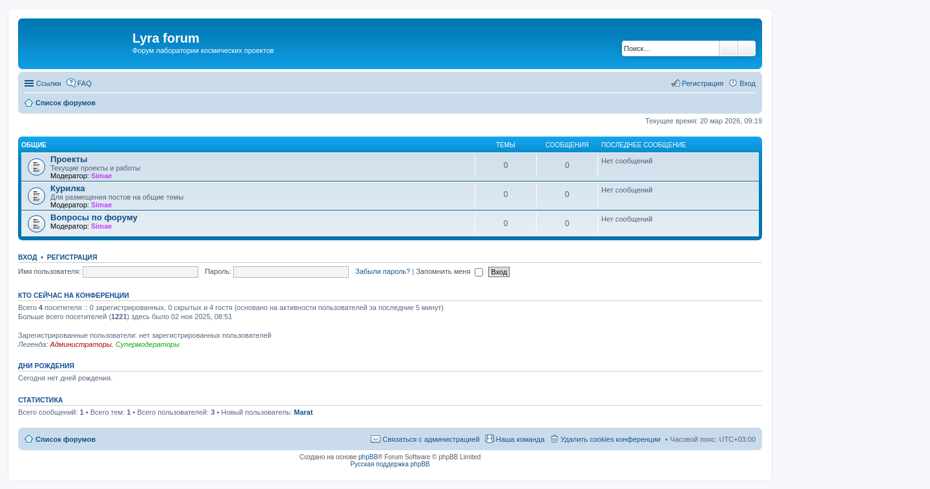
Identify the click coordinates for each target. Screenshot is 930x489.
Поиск (728, 48)
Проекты (68, 159)
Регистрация (72, 257)
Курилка (67, 188)
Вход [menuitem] (747, 83)
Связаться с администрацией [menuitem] (430, 439)
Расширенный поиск (747, 48)
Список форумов (66, 439)
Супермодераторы (148, 344)
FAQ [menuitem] (85, 83)
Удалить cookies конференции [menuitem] (611, 439)
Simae (101, 176)
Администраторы (80, 344)
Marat (303, 412)
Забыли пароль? (382, 271)
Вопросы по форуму (94, 217)
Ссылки (48, 83)
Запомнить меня (449, 271)
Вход (27, 257)
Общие (33, 145)
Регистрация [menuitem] (702, 83)
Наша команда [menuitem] (520, 439)
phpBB (368, 457)
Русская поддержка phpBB (389, 464)
